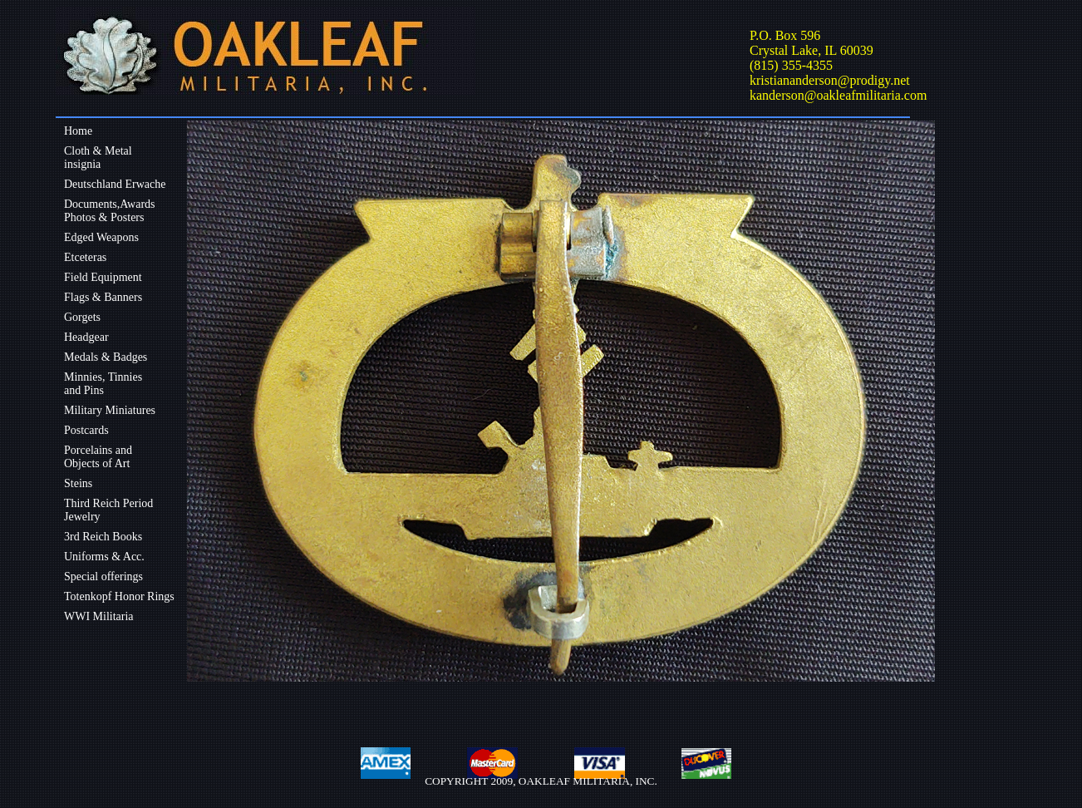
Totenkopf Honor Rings (119, 596)
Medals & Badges (105, 357)
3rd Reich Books (103, 536)
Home (78, 131)
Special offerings (103, 576)
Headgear (86, 337)
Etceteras (85, 257)
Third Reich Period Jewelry (108, 510)
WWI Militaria (99, 616)
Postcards (86, 430)
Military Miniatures (109, 410)
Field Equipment (103, 277)
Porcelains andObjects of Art (98, 457)
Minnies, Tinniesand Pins (103, 384)
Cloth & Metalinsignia (98, 157)
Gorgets (82, 317)
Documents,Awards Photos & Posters (109, 211)
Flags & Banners (103, 297)
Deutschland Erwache (114, 184)
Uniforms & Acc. (104, 556)
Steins (78, 483)
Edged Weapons (101, 237)
